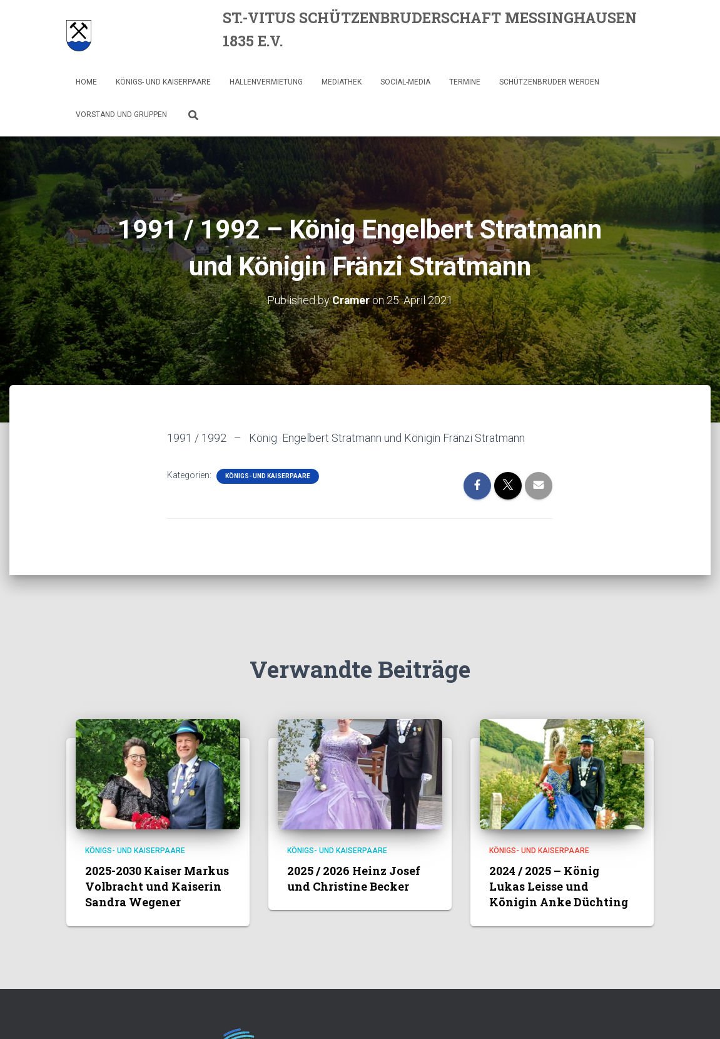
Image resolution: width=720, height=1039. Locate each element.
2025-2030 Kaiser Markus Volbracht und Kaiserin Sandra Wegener (157, 885)
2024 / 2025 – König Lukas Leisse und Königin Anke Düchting (558, 885)
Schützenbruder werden (549, 82)
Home (86, 82)
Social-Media (405, 82)
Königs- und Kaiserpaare (163, 82)
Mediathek (342, 82)
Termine (464, 82)
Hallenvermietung (266, 82)
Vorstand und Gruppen (121, 114)
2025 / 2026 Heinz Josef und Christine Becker (353, 877)
